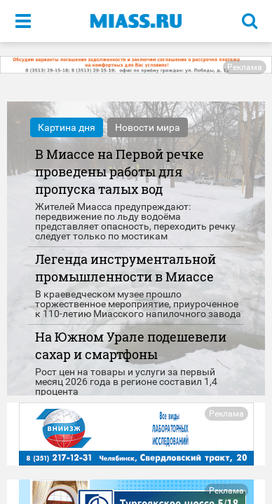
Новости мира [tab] (147, 127)
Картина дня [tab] (66, 127)
